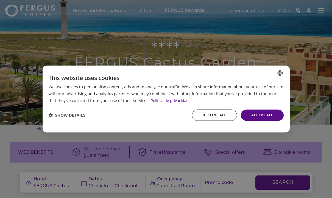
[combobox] (280, 72)
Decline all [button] (212, 114)
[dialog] (166, 99)
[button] (67, 115)
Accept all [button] (261, 114)
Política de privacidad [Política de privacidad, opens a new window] (170, 100)
